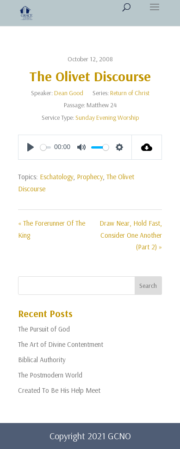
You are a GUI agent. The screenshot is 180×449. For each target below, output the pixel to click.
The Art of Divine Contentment (60, 344)
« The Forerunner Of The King (51, 229)
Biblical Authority (42, 359)
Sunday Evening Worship (107, 117)
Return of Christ (129, 93)
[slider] (45, 147)
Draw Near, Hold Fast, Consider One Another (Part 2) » (130, 235)
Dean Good (68, 93)
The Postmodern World (50, 375)
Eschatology (56, 176)
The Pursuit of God (44, 329)
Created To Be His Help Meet (59, 390)
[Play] (30, 147)
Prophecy (90, 176)
